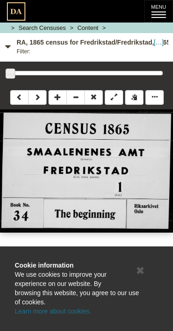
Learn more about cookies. (53, 311)
